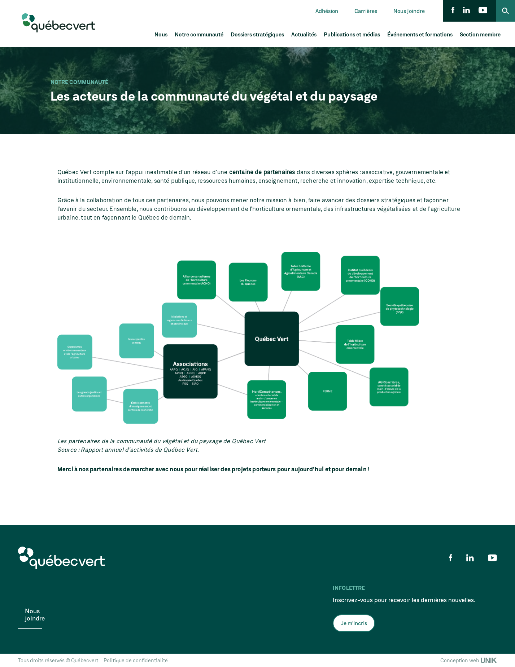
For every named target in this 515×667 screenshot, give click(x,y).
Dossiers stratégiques (257, 34)
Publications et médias (352, 34)
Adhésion (326, 11)
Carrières (365, 11)
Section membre (480, 34)
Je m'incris (354, 623)
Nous (160, 34)
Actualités (304, 34)
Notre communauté (199, 34)
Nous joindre (409, 11)
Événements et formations (420, 34)
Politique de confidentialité (136, 660)
